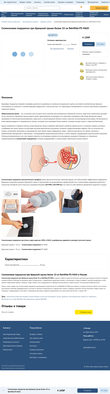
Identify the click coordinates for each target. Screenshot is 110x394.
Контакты (37, 2)
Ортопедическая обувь (11, 334)
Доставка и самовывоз (65, 2)
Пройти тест (87, 343)
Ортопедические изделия (12, 346)
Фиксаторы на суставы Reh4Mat (12, 299)
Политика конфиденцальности (13, 365)
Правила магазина (37, 350)
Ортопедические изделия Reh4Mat (35, 299)
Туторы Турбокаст (63, 297)
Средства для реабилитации (13, 338)
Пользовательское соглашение (13, 368)
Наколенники (11, 297)
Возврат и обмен (25, 2)
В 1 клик (101, 44)
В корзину (88, 44)
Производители (93, 2)
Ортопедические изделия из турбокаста (82, 297)
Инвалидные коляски (11, 342)
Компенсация (35, 342)
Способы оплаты (49, 2)
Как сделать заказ (36, 338)
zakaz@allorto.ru (89, 347)
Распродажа (80, 2)
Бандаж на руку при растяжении (45, 297)
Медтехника (7, 350)
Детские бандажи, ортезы (25, 297)
